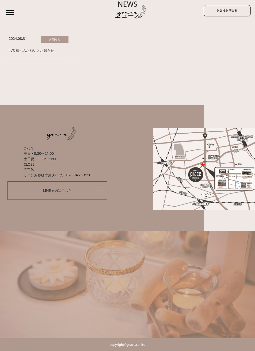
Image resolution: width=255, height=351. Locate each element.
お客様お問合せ (222, 11)
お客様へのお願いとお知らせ (31, 50)
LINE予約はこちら (57, 190)
